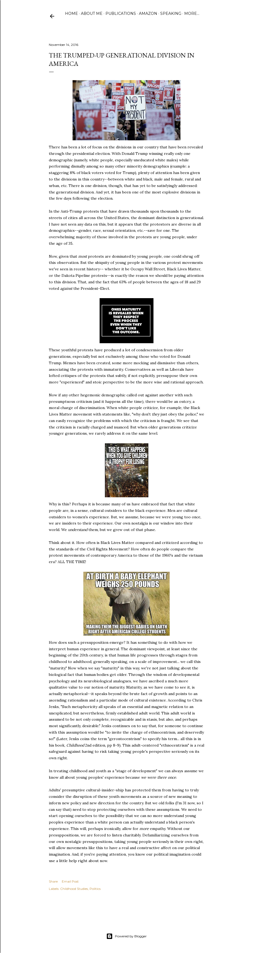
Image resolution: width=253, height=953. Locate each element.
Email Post (70, 881)
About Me (91, 13)
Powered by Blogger (126, 936)
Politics (95, 889)
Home (71, 13)
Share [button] (53, 881)
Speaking (170, 13)
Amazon (148, 13)
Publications (120, 13)
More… (191, 13)
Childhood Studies (74, 889)
